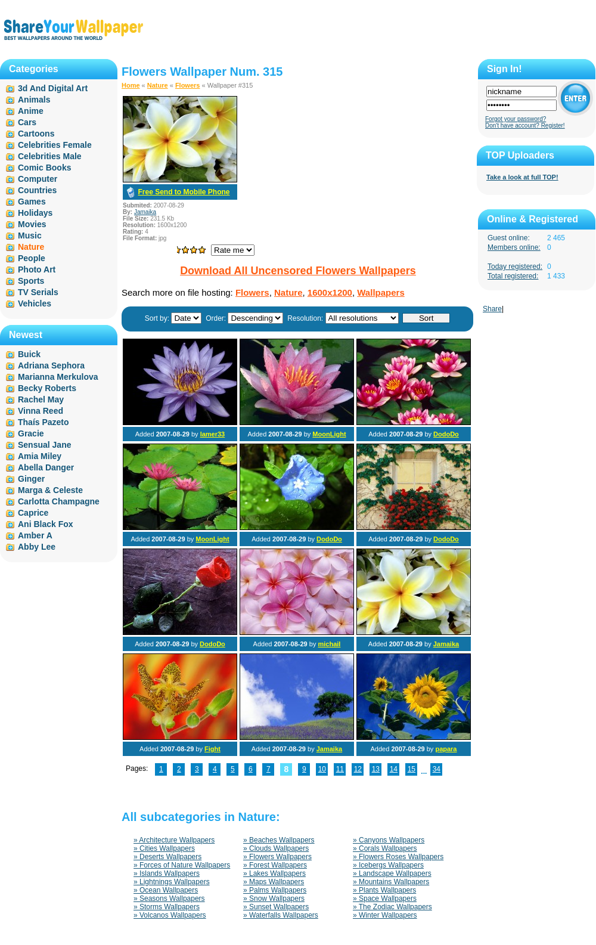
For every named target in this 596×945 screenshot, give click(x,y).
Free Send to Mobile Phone (183, 192)
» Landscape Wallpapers (392, 873)
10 (322, 769)
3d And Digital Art (53, 88)
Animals (34, 99)
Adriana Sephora (51, 365)
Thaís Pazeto (43, 422)
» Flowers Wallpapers (277, 857)
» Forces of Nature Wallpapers (182, 865)
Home (131, 85)
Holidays (35, 213)
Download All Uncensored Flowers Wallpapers (298, 271)
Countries (37, 190)
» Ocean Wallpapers (166, 890)
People (31, 258)
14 (394, 769)
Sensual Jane (45, 445)
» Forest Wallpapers (275, 865)
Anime (31, 111)
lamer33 (212, 434)
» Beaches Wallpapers (279, 840)
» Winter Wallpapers (385, 915)
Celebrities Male (50, 156)
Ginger (31, 479)
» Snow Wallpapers (274, 898)
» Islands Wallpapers (167, 873)
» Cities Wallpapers (164, 848)
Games (32, 201)
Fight (212, 748)
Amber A (35, 535)
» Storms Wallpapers (167, 907)
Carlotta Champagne (59, 501)
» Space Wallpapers (385, 898)
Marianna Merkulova (58, 377)
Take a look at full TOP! (522, 177)
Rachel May (41, 399)
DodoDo (446, 434)
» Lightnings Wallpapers (172, 882)
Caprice (33, 513)
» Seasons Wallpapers (169, 898)
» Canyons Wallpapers (388, 840)
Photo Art (36, 269)
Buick (29, 354)
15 (411, 769)
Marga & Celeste (50, 490)
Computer (37, 179)
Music (30, 235)
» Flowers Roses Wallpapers (398, 857)
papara (446, 748)
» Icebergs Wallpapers (388, 865)
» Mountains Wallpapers (391, 882)
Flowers (187, 85)
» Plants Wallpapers (384, 890)
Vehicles (34, 303)
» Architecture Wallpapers (174, 840)
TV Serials (38, 292)
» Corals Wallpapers (385, 848)
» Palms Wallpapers (274, 890)
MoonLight (329, 434)
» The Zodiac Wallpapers (392, 907)
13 (376, 769)
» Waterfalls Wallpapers (280, 915)
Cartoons (36, 133)
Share (492, 309)
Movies (32, 224)
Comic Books (44, 167)
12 (358, 769)
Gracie (31, 433)
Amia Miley (39, 456)
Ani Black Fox (45, 524)
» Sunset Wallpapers (276, 907)
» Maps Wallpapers (273, 882)
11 (340, 769)
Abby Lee (36, 546)
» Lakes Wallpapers (274, 873)
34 (436, 769)
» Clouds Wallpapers (276, 848)
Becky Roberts (47, 388)
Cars (27, 122)
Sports (31, 281)
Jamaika (145, 212)
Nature (157, 85)
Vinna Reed (40, 411)
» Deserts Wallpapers (167, 857)
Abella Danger (46, 467)
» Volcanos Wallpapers (170, 915)
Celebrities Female (55, 145)
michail (329, 643)
